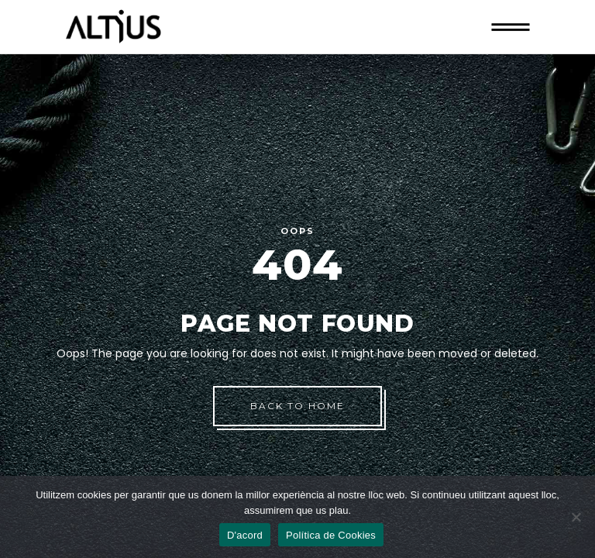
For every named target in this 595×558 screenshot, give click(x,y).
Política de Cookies (331, 535)
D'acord (245, 535)
